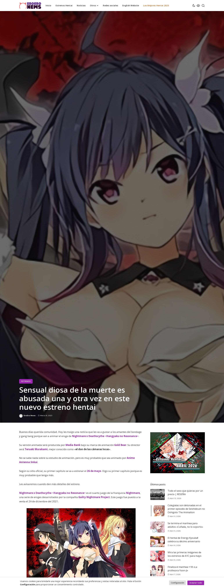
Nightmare (133, 493)
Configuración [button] (177, 582)
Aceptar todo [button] (195, 582)
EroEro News (30, 415)
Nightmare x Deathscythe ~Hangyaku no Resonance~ (105, 436)
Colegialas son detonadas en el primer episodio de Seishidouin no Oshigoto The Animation (186, 509)
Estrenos (26, 381)
